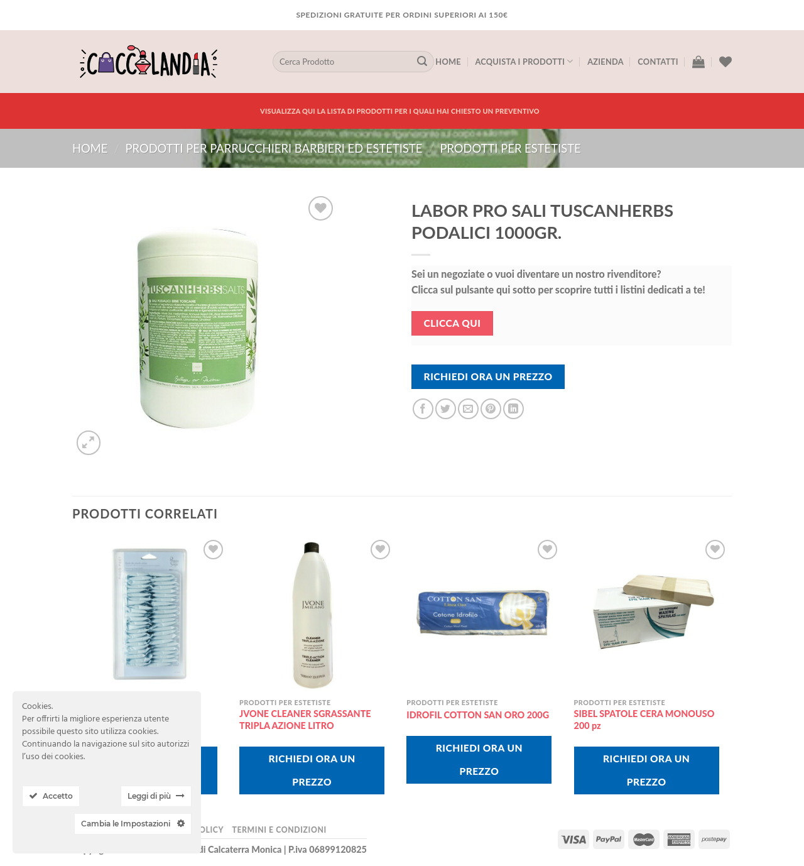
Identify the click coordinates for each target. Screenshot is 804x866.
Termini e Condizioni (279, 830)
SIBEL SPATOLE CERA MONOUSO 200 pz (644, 719)
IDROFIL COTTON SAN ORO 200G (477, 715)
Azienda (605, 62)
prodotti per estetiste (510, 148)
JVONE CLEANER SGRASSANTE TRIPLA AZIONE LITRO (305, 719)
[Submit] (422, 61)
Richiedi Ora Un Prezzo (488, 376)
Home (448, 62)
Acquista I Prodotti (524, 61)
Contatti (658, 62)
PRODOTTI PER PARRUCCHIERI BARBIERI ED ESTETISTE (273, 148)
